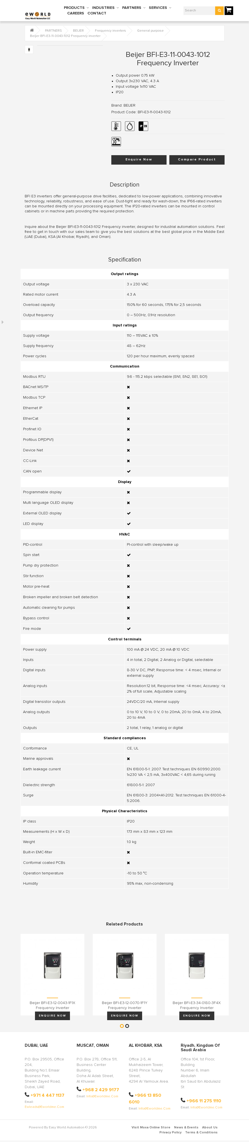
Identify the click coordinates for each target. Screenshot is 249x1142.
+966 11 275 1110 (204, 1101)
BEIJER (78, 30)
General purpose (150, 30)
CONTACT (96, 13)
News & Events (186, 1127)
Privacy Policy (170, 1132)
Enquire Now (138, 159)
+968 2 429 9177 (100, 1090)
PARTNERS (131, 8)
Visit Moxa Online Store (151, 1127)
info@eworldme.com (102, 1096)
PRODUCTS (74, 8)
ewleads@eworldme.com (44, 1107)
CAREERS (75, 13)
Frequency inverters (110, 30)
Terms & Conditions (201, 1132)
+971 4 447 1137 (47, 1095)
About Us (210, 1127)
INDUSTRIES (103, 8)
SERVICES (158, 8)
